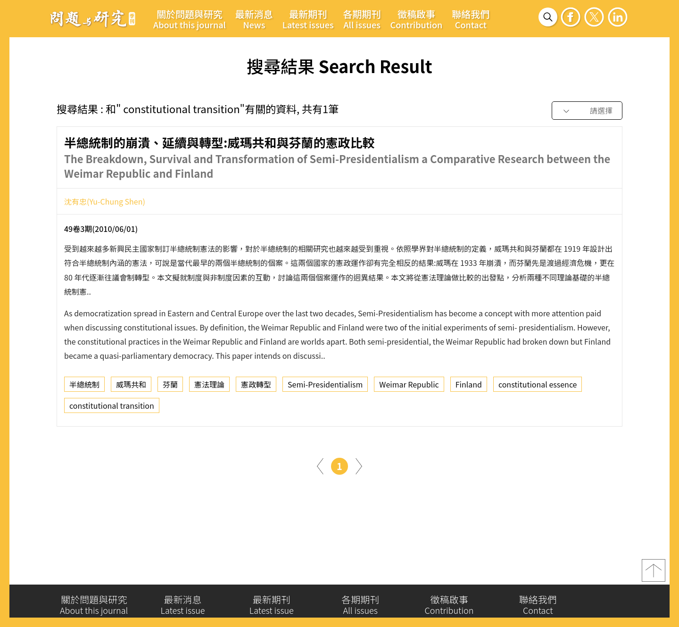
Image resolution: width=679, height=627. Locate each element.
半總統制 (84, 386)
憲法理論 (209, 386)
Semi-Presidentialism (325, 386)
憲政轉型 (256, 386)
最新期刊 (308, 19)
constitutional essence (537, 386)
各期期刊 (362, 19)
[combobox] (587, 111)
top (653, 572)
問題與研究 (93, 18)
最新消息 (254, 19)
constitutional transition (111, 407)
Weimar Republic (409, 386)
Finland (468, 386)
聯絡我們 (470, 19)
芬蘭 (170, 386)
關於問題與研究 (189, 19)
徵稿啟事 (416, 19)
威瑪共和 (131, 386)
